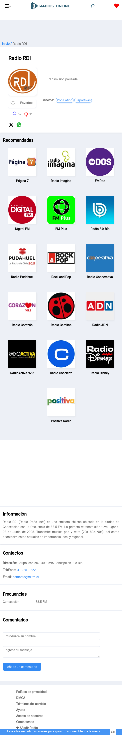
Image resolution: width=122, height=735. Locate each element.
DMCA (20, 698)
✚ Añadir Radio (27, 728)
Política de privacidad (31, 692)
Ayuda (20, 710)
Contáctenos (25, 722)
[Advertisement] (61, 30)
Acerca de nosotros (29, 716)
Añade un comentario (22, 667)
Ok (113, 732)
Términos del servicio (31, 704)
